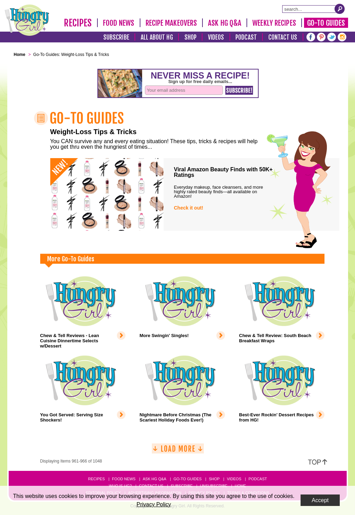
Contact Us (282, 37)
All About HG (157, 37)
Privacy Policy (154, 504)
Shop (190, 37)
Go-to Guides (187, 479)
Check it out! (189, 208)
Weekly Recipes (274, 22)
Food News (119, 22)
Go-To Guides (326, 22)
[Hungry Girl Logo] (27, 20)
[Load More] (178, 451)
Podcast (246, 37)
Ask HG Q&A (224, 22)
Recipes (78, 23)
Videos (216, 37)
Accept (320, 500)
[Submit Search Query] (340, 8)
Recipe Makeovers (171, 22)
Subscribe (116, 37)
